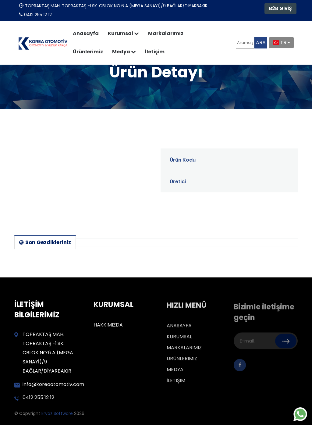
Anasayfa (86, 33)
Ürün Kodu (183, 159)
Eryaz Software (57, 413)
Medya (124, 51)
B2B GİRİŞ (280, 8)
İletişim (155, 51)
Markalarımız (165, 33)
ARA (261, 42)
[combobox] (281, 42)
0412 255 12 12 (34, 397)
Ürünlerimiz (88, 51)
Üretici (178, 181)
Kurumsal (123, 33)
